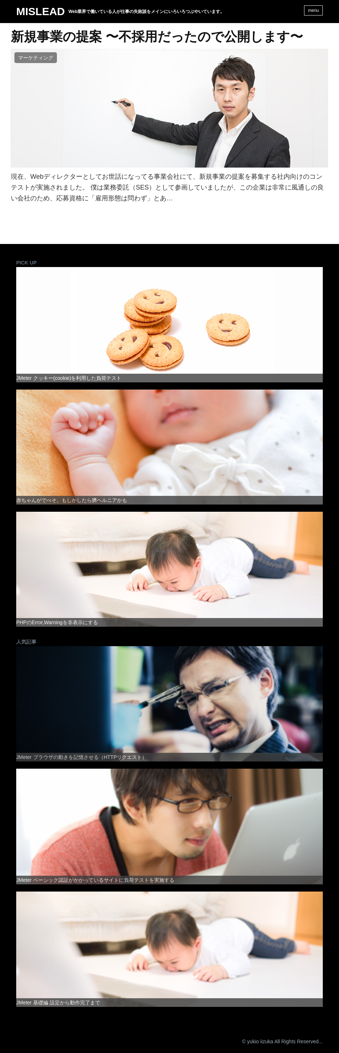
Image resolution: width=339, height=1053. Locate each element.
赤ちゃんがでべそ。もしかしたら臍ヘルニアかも (71, 500)
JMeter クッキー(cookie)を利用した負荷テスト (68, 378)
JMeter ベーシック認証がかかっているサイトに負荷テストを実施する (95, 880)
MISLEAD (40, 11)
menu (313, 10)
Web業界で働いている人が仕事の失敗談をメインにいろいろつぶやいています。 (146, 11)
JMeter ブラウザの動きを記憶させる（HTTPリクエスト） (81, 757)
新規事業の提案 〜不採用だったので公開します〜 (157, 36)
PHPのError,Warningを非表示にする (57, 622)
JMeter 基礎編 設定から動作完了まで (58, 1002)
